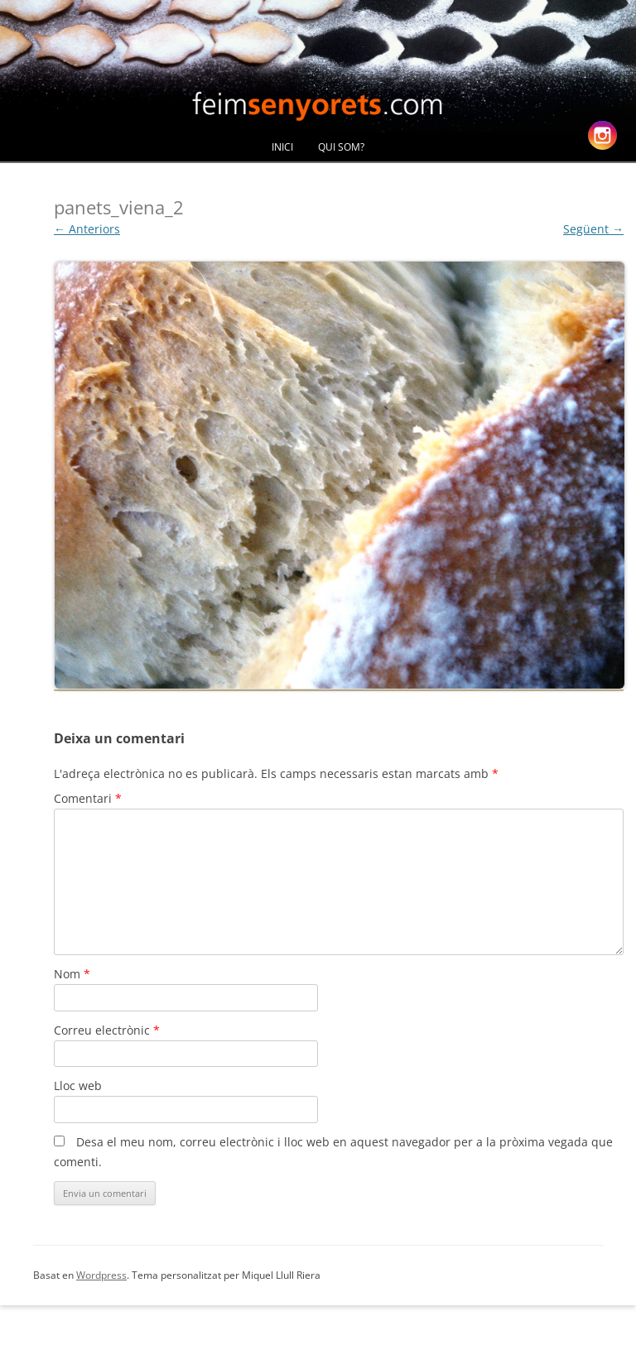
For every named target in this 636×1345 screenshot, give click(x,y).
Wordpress (101, 1275)
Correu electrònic (107, 1030)
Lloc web (78, 1085)
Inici (282, 147)
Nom (72, 974)
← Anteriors (87, 229)
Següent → (593, 229)
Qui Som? (341, 147)
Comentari (88, 798)
